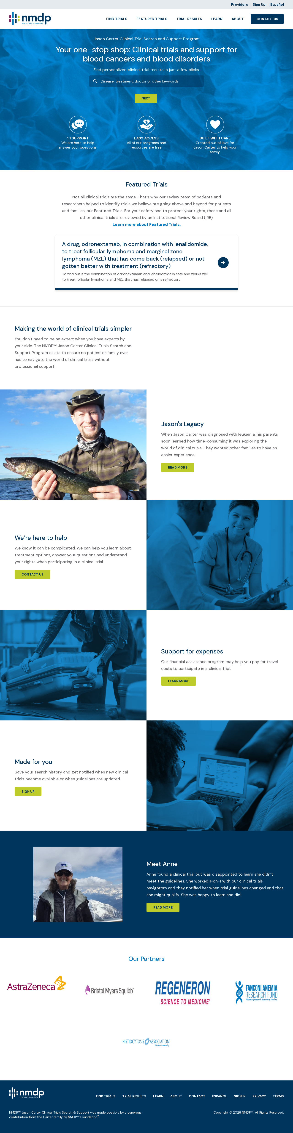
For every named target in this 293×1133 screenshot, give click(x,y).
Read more (177, 467)
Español (277, 4)
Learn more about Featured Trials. (147, 224)
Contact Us (267, 19)
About (238, 19)
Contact (197, 1096)
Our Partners (146, 959)
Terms (278, 1096)
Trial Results (189, 19)
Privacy (259, 1096)
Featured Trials (151, 19)
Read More (163, 907)
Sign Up (259, 4)
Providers (239, 4)
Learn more (178, 681)
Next (146, 98)
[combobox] (146, 81)
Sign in (240, 1096)
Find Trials (116, 19)
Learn (216, 19)
